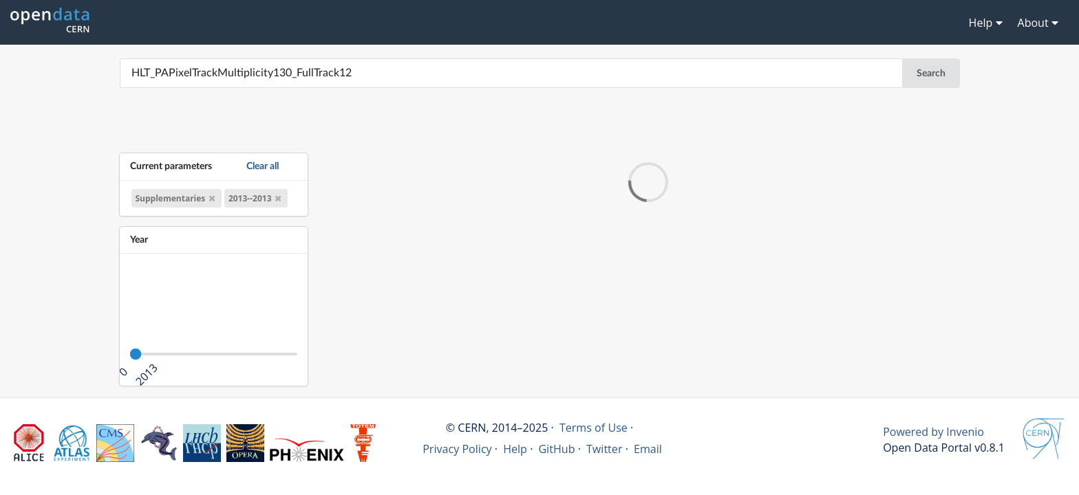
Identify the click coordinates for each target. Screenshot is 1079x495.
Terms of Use (593, 427)
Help (515, 448)
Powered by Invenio (933, 431)
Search (931, 73)
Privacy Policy (457, 448)
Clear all (262, 166)
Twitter (604, 448)
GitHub (556, 448)
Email (648, 448)
